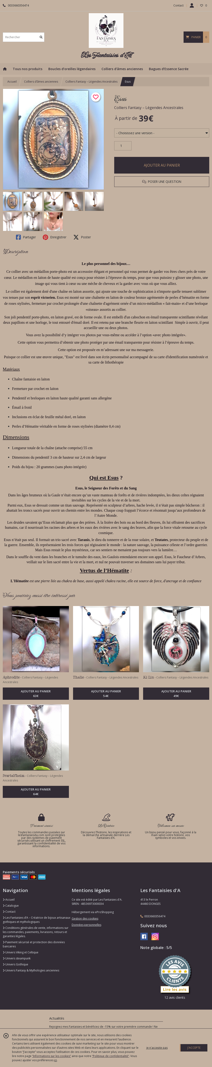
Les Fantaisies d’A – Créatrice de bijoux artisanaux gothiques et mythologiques (36, 920)
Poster (82, 237)
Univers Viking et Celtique (20, 952)
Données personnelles (86, 925)
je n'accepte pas (157, 1048)
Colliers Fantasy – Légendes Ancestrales (91, 82)
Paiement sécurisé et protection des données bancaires (34, 944)
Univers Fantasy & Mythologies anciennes (31, 970)
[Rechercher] (41, 37)
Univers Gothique (15, 964)
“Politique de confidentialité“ (110, 1056)
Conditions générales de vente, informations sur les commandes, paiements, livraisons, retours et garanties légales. (35, 932)
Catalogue (11, 906)
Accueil (12, 82)
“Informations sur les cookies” (51, 1056)
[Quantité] (123, 145)
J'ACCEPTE (193, 1048)
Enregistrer (54, 237)
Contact (178, 5)
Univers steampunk (17, 958)
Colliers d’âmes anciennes (41, 82)
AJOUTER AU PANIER (162, 165)
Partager (26, 237)
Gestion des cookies (85, 919)
